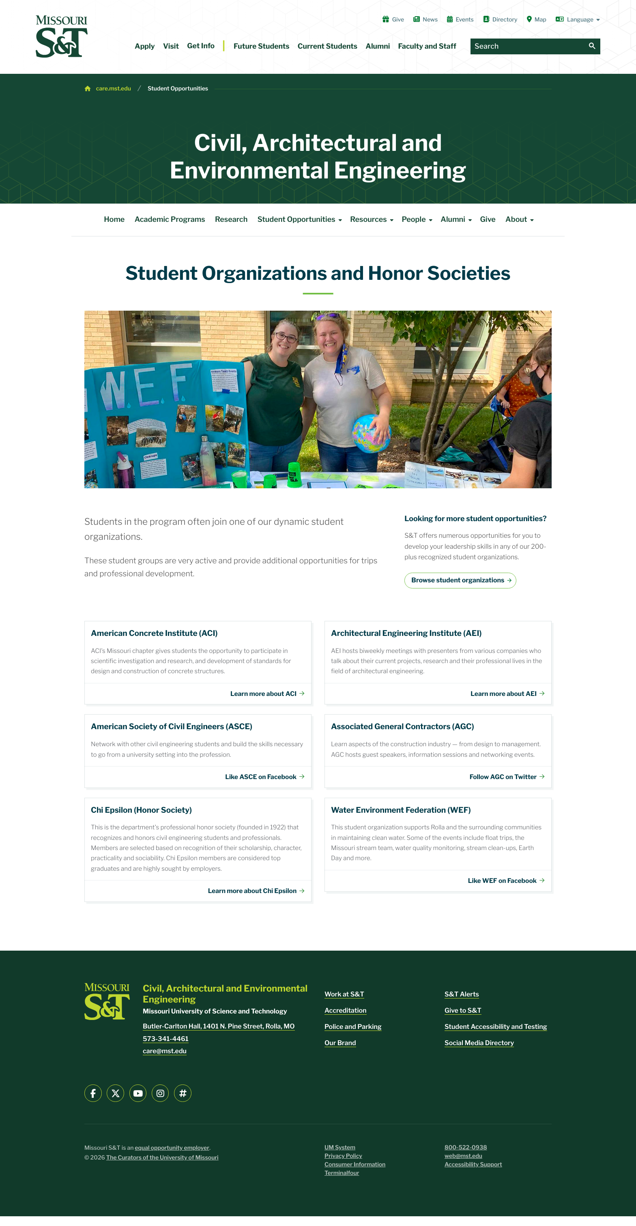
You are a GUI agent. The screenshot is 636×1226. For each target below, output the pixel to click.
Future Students (262, 46)
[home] (62, 36)
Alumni (377, 46)
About (521, 220)
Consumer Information (354, 1174)
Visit (171, 46)
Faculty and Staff (427, 46)
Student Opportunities (178, 88)
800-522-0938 (466, 1157)
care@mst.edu (165, 1061)
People (418, 220)
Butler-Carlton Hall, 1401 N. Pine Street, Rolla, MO (219, 1036)
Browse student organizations (457, 580)
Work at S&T (344, 1004)
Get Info (201, 46)
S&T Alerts (462, 1004)
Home (114, 219)
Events (460, 19)
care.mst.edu (113, 88)
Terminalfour (341, 1182)
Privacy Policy (343, 1165)
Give (393, 19)
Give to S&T (463, 1020)
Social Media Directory (479, 1052)
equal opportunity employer (172, 1157)
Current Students (327, 46)
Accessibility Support (473, 1174)
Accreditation (345, 1020)
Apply (145, 46)
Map (536, 19)
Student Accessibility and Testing (496, 1036)
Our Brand (340, 1052)
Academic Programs (170, 219)
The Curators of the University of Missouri (162, 1167)
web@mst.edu (463, 1165)
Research (231, 219)
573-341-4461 (166, 1048)
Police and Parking (353, 1036)
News (425, 19)
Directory (500, 19)
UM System (339, 1157)
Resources (373, 220)
